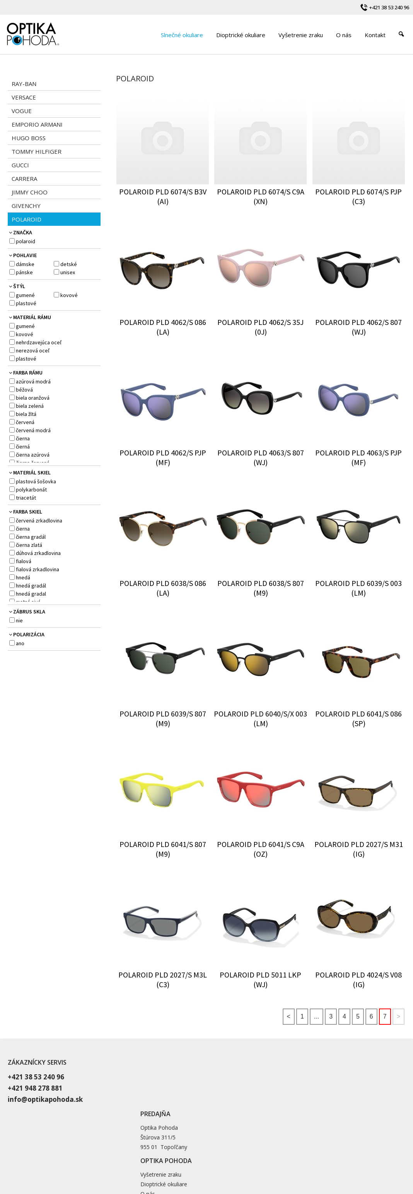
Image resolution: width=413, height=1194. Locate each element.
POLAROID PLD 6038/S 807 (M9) (261, 588)
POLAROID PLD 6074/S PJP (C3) (359, 196)
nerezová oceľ (32, 350)
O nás (283, 1095)
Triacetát (26, 497)
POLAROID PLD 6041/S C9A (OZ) (261, 849)
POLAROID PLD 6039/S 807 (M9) (163, 718)
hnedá (23, 577)
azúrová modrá (33, 381)
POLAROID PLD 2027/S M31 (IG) (359, 849)
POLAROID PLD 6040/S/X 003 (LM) (261, 718)
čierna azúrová (32, 454)
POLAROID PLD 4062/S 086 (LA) (163, 327)
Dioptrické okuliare (299, 1085)
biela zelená (30, 405)
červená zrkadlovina (39, 520)
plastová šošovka (36, 481)
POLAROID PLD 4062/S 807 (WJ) (359, 327)
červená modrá (33, 430)
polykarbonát (31, 489)
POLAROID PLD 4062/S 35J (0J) (261, 327)
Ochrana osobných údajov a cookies (291, 1157)
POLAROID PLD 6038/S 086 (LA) (163, 588)
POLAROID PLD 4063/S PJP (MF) (359, 457)
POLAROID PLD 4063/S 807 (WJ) (261, 457)
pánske (24, 272)
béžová (24, 389)
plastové (26, 303)
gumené (25, 295)
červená (25, 422)
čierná (23, 446)
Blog (281, 1105)
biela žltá (26, 414)
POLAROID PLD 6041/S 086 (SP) (359, 718)
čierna (23, 438)
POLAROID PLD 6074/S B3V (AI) (163, 196)
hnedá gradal (31, 593)
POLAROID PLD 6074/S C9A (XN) (261, 196)
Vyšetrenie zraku (296, 1076)
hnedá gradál (31, 585)
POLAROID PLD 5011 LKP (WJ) (261, 979)
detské (68, 264)
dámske (25, 264)
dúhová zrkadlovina (38, 553)
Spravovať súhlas (354, 1157)
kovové (69, 295)
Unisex (67, 272)
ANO (20, 643)
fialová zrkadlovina (37, 569)
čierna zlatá (29, 544)
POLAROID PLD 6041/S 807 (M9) (163, 849)
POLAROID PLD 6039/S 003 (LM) (359, 588)
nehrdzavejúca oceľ (38, 342)
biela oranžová (32, 397)
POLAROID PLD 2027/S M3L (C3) (163, 979)
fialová (23, 561)
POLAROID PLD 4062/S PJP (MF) (163, 457)
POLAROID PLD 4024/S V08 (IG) (359, 979)
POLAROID (25, 241)
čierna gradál (31, 536)
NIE (19, 620)
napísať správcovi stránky (221, 1157)
